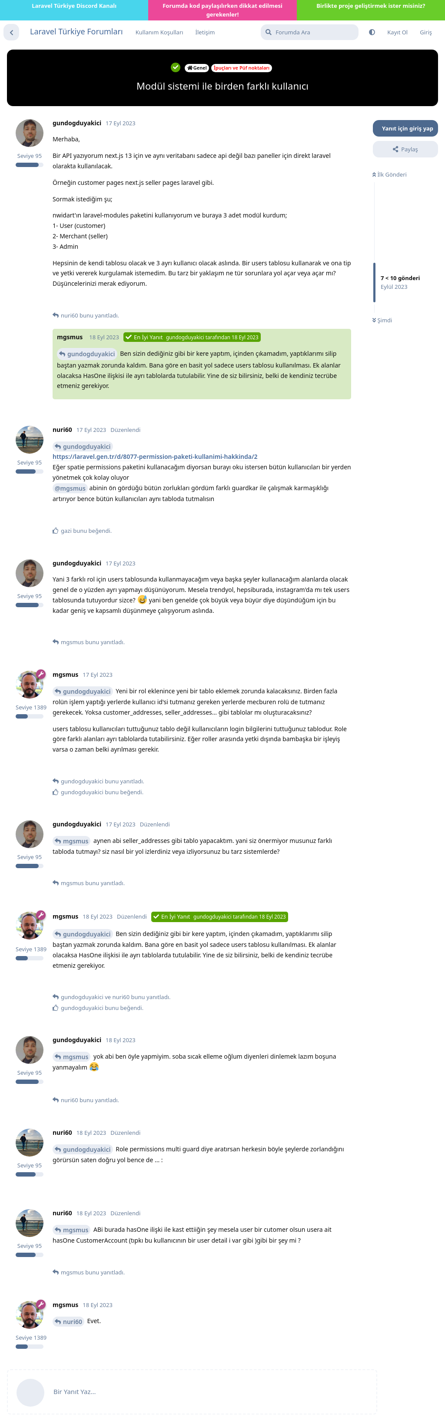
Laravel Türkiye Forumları (76, 31)
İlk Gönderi (389, 174)
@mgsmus (70, 488)
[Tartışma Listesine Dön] (11, 32)
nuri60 (72, 1321)
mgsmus (75, 841)
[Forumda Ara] (310, 32)
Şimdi (382, 320)
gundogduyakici (91, 354)
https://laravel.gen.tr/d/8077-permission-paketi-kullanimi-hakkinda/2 (155, 456)
